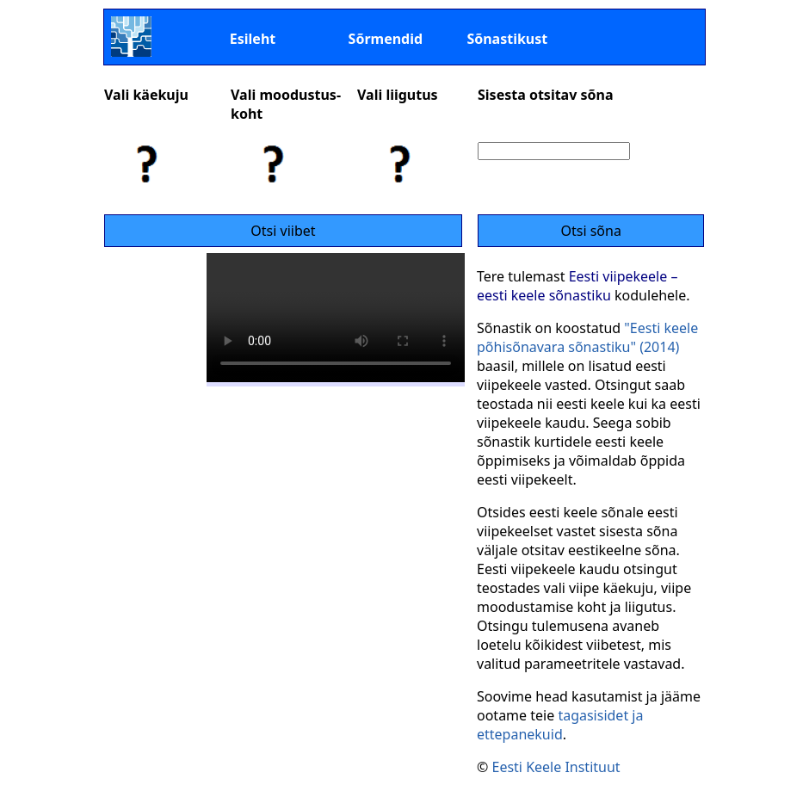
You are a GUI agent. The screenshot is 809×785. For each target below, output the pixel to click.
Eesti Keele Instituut (555, 766)
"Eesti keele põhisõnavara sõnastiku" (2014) (587, 337)
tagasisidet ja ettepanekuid (560, 725)
